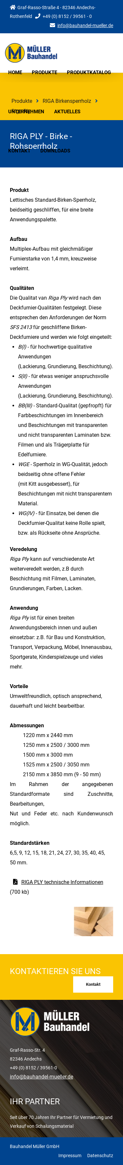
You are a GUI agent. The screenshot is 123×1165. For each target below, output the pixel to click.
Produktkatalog (89, 72)
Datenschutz (100, 1155)
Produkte (44, 72)
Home (15, 72)
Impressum (69, 1155)
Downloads (55, 151)
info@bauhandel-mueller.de (85, 25)
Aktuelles (67, 112)
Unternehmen (26, 112)
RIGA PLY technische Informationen (62, 882)
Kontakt (19, 151)
